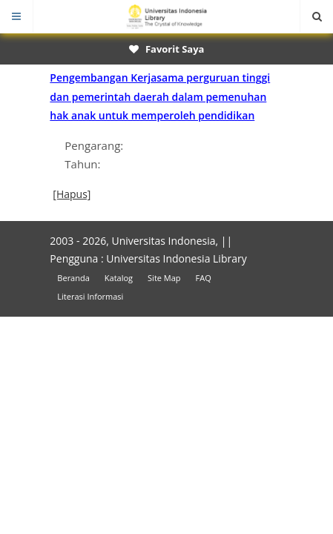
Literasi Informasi (90, 296)
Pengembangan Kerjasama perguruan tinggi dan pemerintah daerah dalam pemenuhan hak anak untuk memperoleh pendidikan (160, 96)
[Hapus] (71, 194)
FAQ (203, 277)
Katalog (119, 277)
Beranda (73, 277)
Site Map (164, 277)
